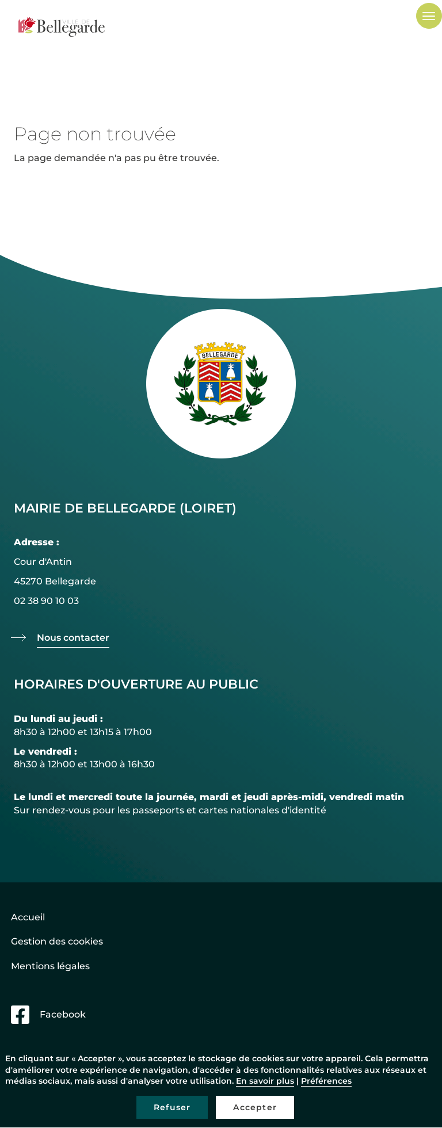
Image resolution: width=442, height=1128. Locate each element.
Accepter (255, 1107)
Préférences (326, 1081)
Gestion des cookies (57, 941)
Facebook (63, 1014)
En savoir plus (265, 1081)
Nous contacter (73, 637)
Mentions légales (50, 966)
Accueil (28, 917)
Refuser (172, 1107)
